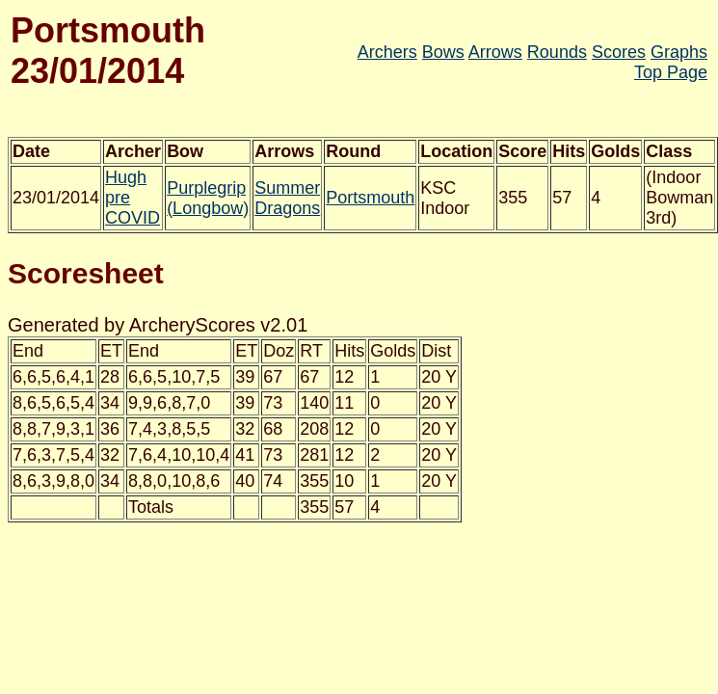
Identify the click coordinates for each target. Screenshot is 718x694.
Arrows (495, 52)
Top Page (670, 72)
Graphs (679, 52)
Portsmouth (370, 197)
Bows (443, 52)
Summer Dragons (287, 198)
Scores (619, 52)
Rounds (557, 52)
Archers (387, 52)
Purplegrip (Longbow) (208, 198)
